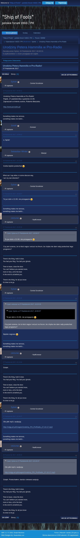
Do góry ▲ (75, 532)
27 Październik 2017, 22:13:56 (12, 362)
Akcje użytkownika (69, 75)
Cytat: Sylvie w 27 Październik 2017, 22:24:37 (23, 461)
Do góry (5, 517)
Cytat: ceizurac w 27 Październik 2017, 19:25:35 (24, 304)
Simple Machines (19, 532)
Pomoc (56, 532)
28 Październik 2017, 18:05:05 (12, 455)
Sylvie (34, 42)
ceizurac (15, 218)
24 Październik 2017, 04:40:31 (12, 91)
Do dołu (5, 74)
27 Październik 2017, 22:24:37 (12, 416)
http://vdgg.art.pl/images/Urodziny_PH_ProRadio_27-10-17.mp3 (28, 427)
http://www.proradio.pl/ (11, 107)
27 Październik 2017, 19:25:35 (12, 227)
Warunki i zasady (65, 532)
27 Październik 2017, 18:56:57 (12, 194)
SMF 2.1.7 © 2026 (7, 532)
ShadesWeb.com (19, 535)
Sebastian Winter (19, 151)
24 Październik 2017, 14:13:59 (12, 160)
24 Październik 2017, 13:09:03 (12, 134)
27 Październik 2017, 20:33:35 (12, 298)
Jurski (14, 125)
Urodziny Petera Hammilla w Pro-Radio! (22, 66)
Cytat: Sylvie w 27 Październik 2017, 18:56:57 (23, 233)
